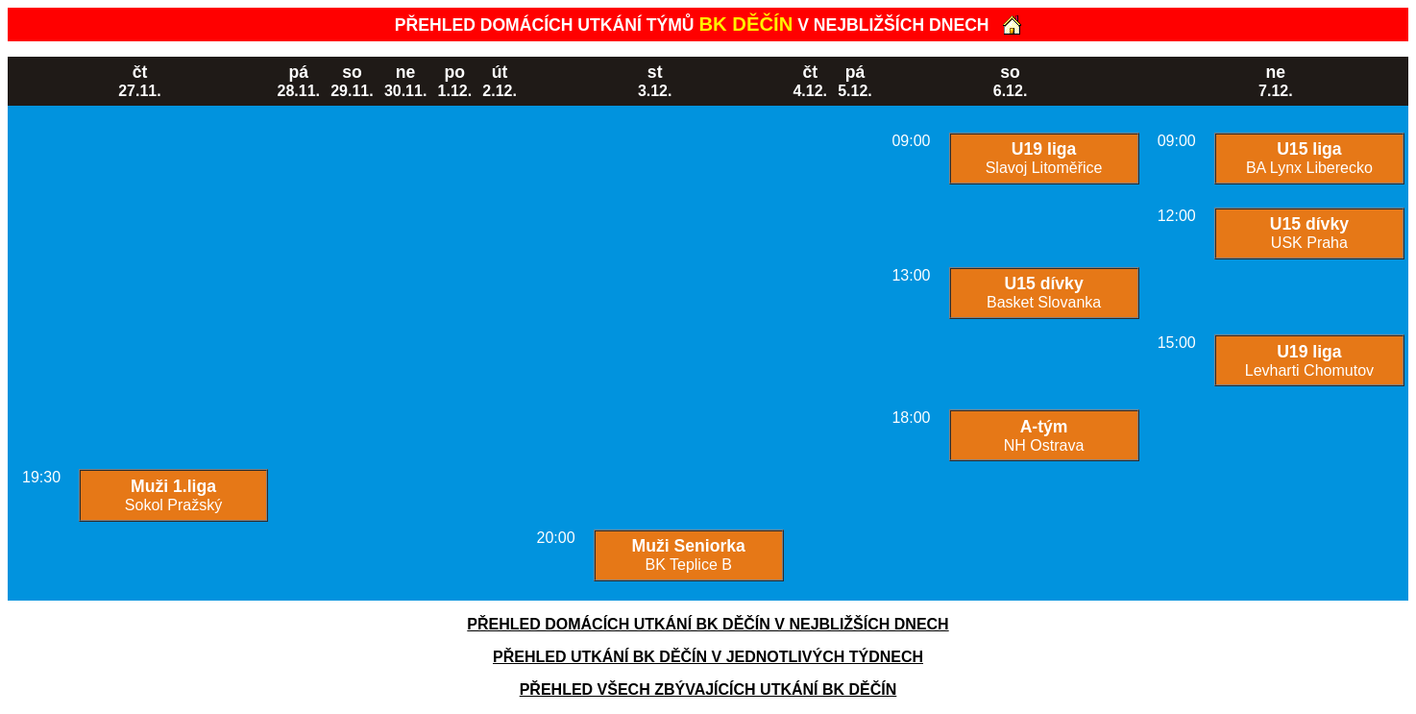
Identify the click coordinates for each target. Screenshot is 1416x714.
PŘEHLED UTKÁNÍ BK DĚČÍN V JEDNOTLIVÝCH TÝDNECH (708, 657)
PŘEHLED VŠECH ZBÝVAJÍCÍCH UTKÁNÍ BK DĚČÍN (708, 689)
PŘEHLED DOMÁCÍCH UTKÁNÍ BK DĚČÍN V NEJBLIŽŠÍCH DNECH (707, 624)
